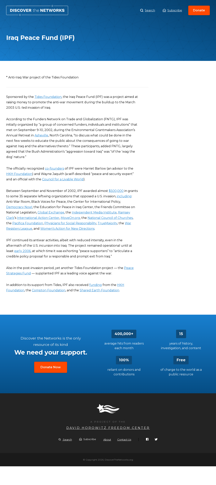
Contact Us (124, 439)
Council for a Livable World (63, 179)
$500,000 (116, 191)
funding (95, 285)
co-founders (54, 168)
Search (147, 10)
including (124, 196)
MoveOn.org (70, 218)
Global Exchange (51, 212)
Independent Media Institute (94, 212)
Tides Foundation (48, 97)
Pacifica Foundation (27, 223)
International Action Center (38, 218)
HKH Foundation (19, 174)
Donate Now (50, 367)
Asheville (41, 135)
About (107, 439)
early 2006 (22, 251)
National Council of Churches (110, 218)
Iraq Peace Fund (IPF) (37, 10)
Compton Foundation (48, 290)
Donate (199, 10)
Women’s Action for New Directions (67, 228)
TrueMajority (107, 223)
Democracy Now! (19, 207)
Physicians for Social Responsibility (70, 223)
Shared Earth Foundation (99, 290)
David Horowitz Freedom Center (108, 428)
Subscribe (172, 10)
